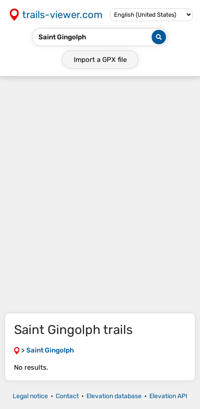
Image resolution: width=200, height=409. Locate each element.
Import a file (100, 60)
